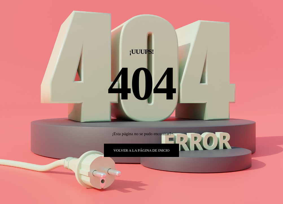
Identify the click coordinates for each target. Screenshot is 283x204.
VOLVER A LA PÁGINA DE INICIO (142, 150)
